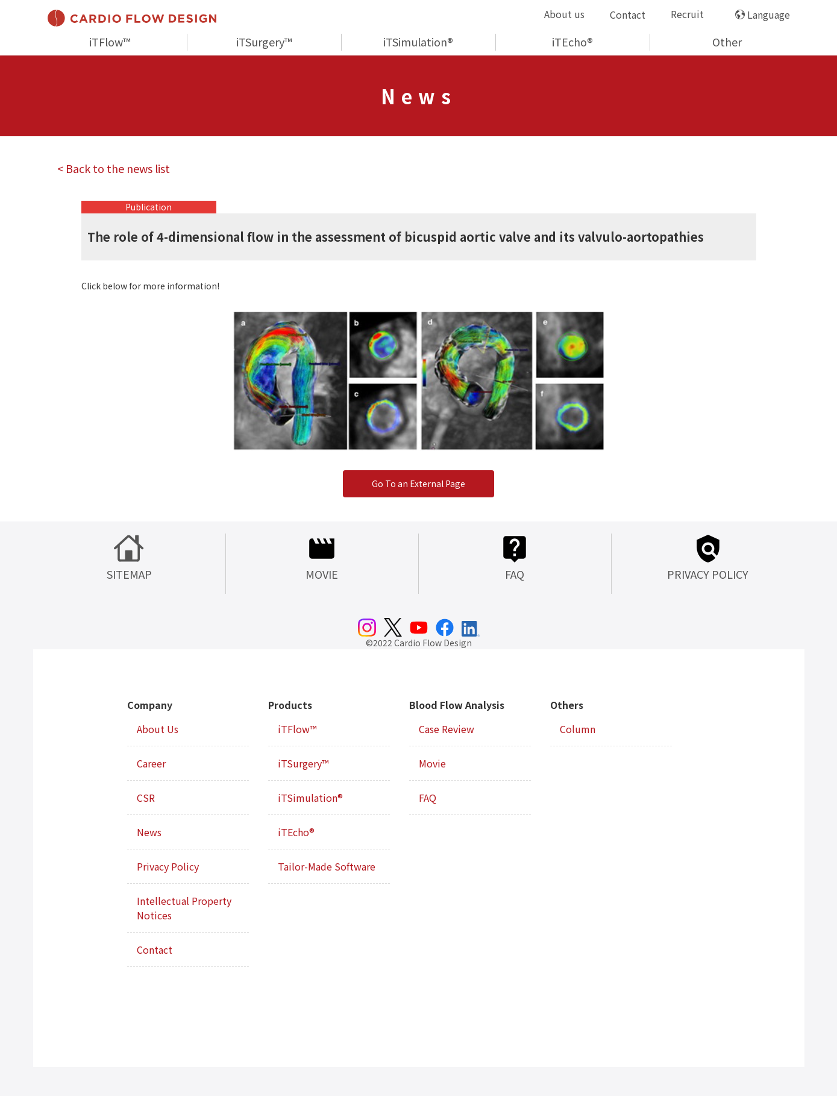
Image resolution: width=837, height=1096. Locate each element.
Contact (627, 14)
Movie (432, 763)
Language (768, 14)
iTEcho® (572, 41)
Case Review (446, 729)
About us (564, 14)
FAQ (427, 797)
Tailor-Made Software (326, 866)
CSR (146, 797)
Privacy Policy (168, 866)
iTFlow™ (110, 41)
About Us (157, 729)
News (149, 832)
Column (577, 729)
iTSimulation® (418, 41)
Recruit (687, 14)
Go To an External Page (418, 483)
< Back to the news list (113, 168)
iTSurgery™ (264, 41)
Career (151, 763)
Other (727, 41)
